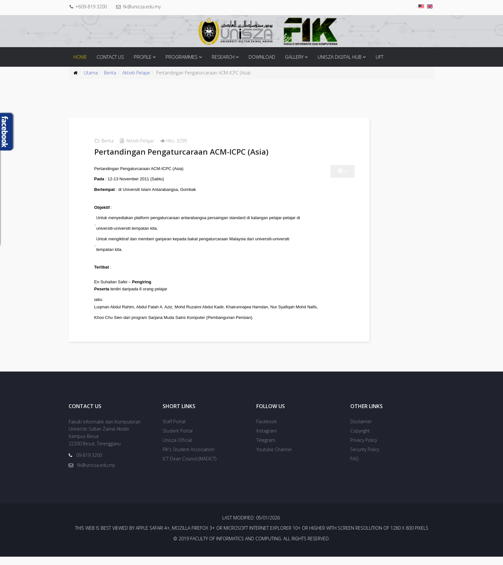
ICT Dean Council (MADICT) (189, 467)
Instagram (266, 439)
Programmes (182, 57)
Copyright (360, 439)
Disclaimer (361, 429)
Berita (110, 73)
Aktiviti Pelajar (136, 73)
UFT (379, 57)
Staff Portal (174, 429)
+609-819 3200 (92, 7)
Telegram (265, 448)
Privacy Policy (363, 448)
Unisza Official (177, 448)
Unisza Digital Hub (340, 57)
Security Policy (364, 457)
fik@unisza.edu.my (145, 7)
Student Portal (177, 439)
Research (223, 57)
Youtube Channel (274, 457)
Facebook (266, 429)
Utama (91, 73)
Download (262, 57)
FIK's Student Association (188, 457)
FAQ (354, 467)
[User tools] (350, 171)
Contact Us (110, 57)
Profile (142, 57)
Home (80, 57)
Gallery (294, 57)
